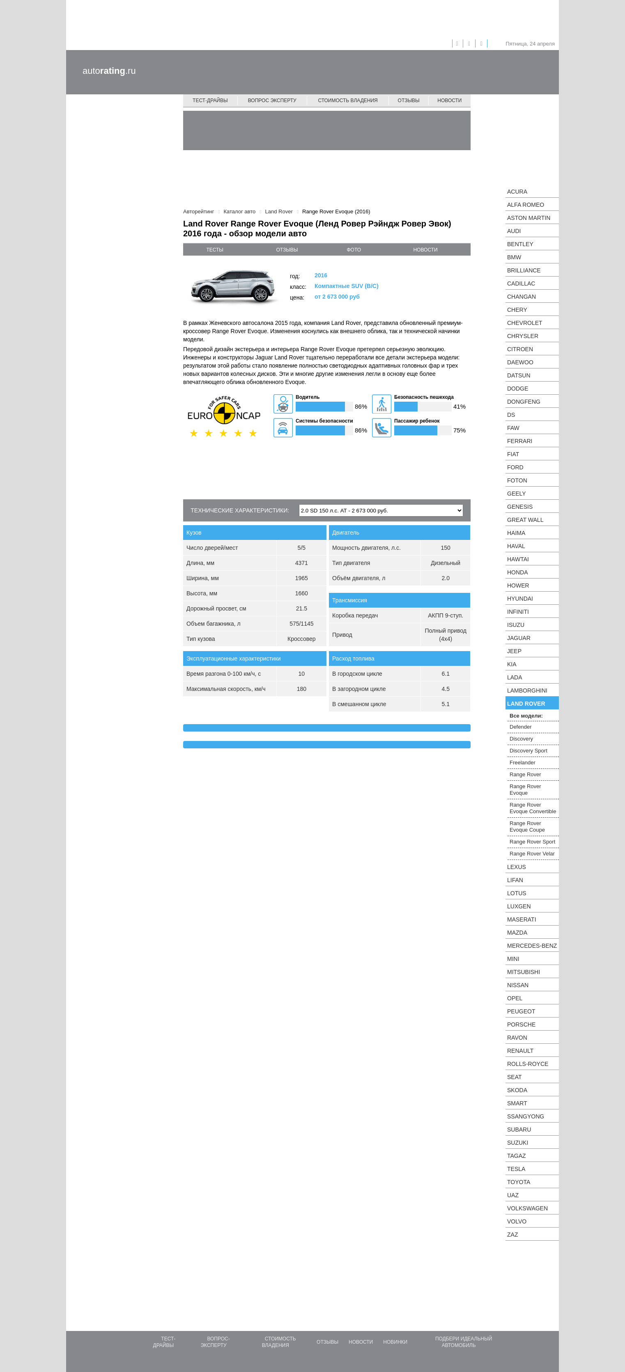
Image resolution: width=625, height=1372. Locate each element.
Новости (449, 100)
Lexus (516, 867)
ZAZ (512, 1234)
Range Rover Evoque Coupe (527, 826)
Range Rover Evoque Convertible (533, 808)
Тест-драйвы (210, 100)
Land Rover (526, 703)
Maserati (521, 919)
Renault (520, 1050)
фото (354, 250)
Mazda (517, 932)
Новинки (395, 1342)
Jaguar (519, 638)
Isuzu (515, 625)
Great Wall (525, 520)
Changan (521, 296)
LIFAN (515, 880)
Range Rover (525, 774)
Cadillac (521, 283)
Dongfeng (523, 401)
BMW (514, 257)
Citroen (520, 349)
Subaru (519, 1129)
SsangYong (525, 1116)
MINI (513, 959)
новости (425, 250)
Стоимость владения (347, 100)
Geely (516, 493)
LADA (514, 677)
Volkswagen (527, 1208)
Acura (517, 191)
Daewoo (520, 362)
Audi (514, 231)
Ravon (517, 1037)
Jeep (514, 651)
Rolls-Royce (527, 1064)
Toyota (518, 1182)
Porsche (521, 1024)
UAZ (513, 1195)
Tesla (516, 1169)
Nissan (517, 985)
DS (511, 415)
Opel (514, 998)
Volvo (516, 1221)
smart (517, 1103)
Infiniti (518, 611)
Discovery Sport (528, 751)
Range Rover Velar (532, 854)
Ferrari (519, 441)
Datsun (519, 375)
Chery (517, 309)
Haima (516, 533)
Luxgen (519, 906)
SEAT (514, 1077)
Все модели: (526, 716)
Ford (515, 467)
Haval (516, 546)
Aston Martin (528, 218)
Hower (518, 585)
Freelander (522, 762)
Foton (517, 480)
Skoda (517, 1090)
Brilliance (524, 270)
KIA (512, 664)
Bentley (520, 244)
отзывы (287, 250)
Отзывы (409, 100)
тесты (214, 250)
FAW (513, 428)
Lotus (516, 893)
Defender (520, 727)
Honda (517, 572)
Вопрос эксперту (272, 100)
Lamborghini (527, 690)
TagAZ (516, 1155)
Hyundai (520, 598)
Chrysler (522, 336)
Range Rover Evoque (525, 789)
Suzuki (517, 1142)
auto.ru (109, 71)
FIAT (513, 454)
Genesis (520, 506)
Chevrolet (524, 323)
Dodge (517, 388)
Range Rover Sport (532, 842)
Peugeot (521, 1011)
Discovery (521, 739)
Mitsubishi (523, 972)
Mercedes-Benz (532, 945)
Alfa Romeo (525, 204)
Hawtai (518, 559)
